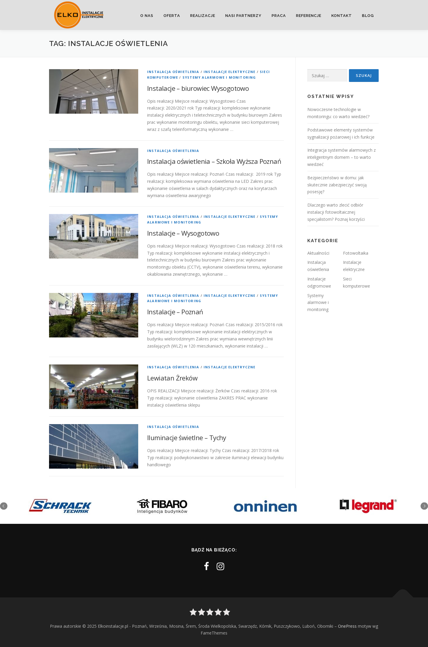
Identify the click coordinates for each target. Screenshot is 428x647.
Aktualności (318, 253)
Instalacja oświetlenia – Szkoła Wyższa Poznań (214, 161)
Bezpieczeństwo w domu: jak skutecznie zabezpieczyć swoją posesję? (337, 185)
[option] (60, 506)
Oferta (171, 15)
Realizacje (202, 15)
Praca (279, 15)
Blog (368, 15)
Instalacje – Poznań (175, 311)
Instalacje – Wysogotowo (183, 233)
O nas (146, 15)
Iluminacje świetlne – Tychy (186, 437)
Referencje (308, 15)
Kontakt (341, 15)
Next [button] (424, 506)
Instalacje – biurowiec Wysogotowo (198, 88)
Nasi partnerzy (243, 15)
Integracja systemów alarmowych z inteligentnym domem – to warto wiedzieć (341, 157)
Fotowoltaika (355, 253)
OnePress (347, 626)
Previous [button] (3, 506)
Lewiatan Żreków (172, 377)
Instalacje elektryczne (229, 71)
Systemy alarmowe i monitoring (219, 77)
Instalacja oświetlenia (173, 71)
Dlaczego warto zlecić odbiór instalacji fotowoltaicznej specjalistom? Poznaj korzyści (336, 212)
